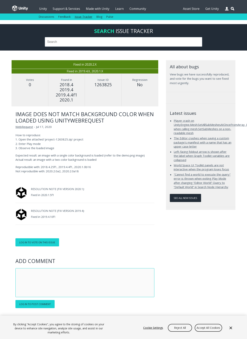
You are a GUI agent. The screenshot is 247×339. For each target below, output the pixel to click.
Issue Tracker (83, 17)
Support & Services (66, 9)
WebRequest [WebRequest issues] (24, 127)
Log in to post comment (35, 304)
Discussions (46, 17)
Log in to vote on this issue (37, 242)
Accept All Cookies (208, 328)
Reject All (180, 328)
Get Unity (212, 9)
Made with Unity (97, 9)
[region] (123, 327)
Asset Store (191, 9)
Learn (119, 9)
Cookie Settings (153, 328)
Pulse (109, 17)
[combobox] (123, 41)
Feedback (64, 17)
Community (137, 9)
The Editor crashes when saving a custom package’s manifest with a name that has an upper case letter (202, 142)
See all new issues (185, 198)
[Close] (230, 328)
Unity (43, 9)
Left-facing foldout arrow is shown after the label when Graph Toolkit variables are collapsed (202, 156)
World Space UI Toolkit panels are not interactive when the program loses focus (201, 167)
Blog (99, 17)
